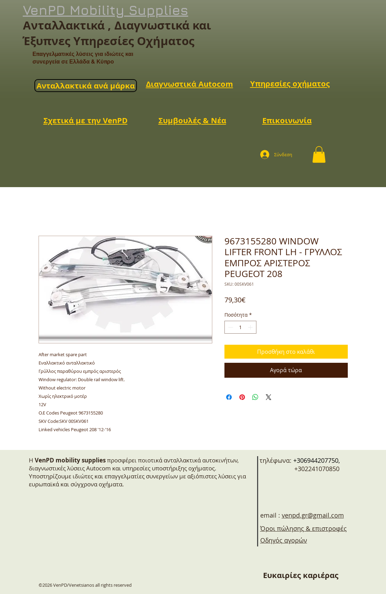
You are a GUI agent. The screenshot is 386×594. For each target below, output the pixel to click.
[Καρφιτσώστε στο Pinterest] (242, 397)
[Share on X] (268, 397)
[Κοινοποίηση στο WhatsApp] (255, 397)
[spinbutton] (240, 327)
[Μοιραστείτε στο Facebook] (229, 397)
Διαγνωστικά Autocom (189, 83)
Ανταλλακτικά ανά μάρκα (85, 85)
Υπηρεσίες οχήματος (290, 83)
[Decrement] (229, 327)
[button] (319, 154)
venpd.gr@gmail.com (313, 515)
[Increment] (251, 327)
